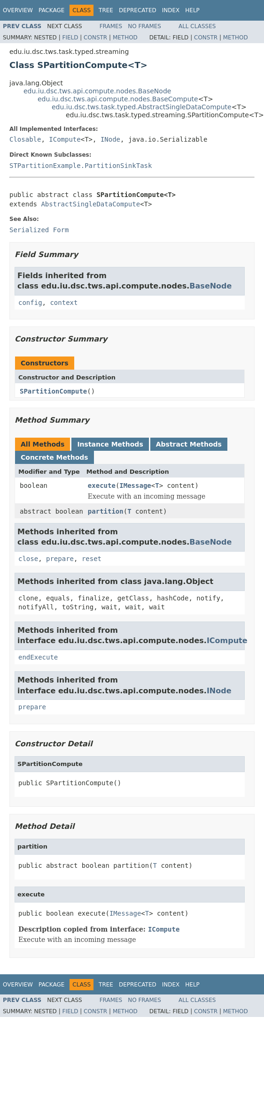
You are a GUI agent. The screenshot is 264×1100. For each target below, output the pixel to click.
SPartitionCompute (53, 391)
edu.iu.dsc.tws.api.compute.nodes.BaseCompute (118, 99)
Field (70, 37)
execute (102, 485)
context (64, 302)
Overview (18, 10)
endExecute (38, 657)
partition (106, 511)
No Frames (144, 26)
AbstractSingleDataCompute (90, 204)
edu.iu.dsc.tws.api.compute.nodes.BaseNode (97, 91)
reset (91, 558)
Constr (95, 37)
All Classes (197, 26)
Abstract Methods (189, 444)
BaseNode (210, 285)
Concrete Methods (54, 457)
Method (125, 37)
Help (192, 10)
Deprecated (137, 10)
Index (171, 10)
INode (110, 139)
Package (51, 10)
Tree (106, 10)
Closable (25, 139)
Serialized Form (39, 230)
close (28, 558)
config (30, 302)
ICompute (64, 139)
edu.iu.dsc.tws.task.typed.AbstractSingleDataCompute (142, 107)
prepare (60, 558)
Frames (111, 26)
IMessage (135, 485)
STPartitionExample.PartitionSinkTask (80, 165)
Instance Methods (110, 444)
